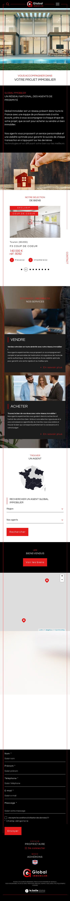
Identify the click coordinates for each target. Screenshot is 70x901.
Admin (43, 883)
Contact (67, 258)
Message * (11, 803)
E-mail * (9, 791)
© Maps (48, 630)
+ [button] (62, 576)
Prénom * (10, 766)
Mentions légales (33, 883)
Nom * (8, 754)
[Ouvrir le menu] (57, 4)
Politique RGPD (59, 883)
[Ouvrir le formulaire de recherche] (7, 4)
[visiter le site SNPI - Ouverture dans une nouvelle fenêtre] (35, 862)
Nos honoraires (11, 883)
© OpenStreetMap (59, 630)
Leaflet (41, 630)
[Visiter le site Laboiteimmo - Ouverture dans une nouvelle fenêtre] (35, 893)
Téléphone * (11, 778)
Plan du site (22, 883)
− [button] (62, 580)
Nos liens (49, 883)
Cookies (35, 885)
